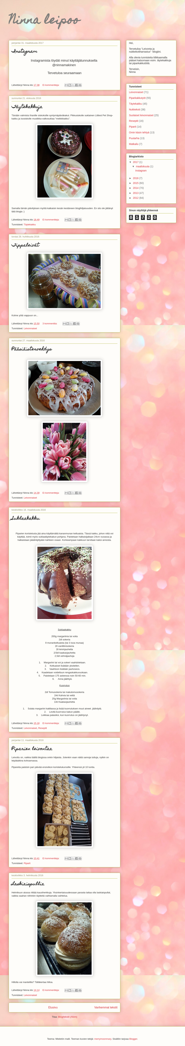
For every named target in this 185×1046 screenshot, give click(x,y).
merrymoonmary (102, 1039)
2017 (136, 162)
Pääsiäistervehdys (32, 349)
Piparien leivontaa (32, 749)
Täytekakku (30, 224)
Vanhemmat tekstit (105, 1007)
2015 (136, 183)
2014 (136, 187)
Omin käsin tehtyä (139, 132)
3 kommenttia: (50, 323)
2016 (136, 178)
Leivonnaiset (30, 328)
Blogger (133, 1039)
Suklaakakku (26, 518)
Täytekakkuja (27, 107)
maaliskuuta (143, 166)
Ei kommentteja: (51, 85)
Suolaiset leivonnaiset (141, 115)
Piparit (27, 863)
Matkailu (133, 144)
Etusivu (52, 1007)
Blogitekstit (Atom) (67, 1016)
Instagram (24, 51)
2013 (136, 193)
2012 (136, 197)
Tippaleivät (25, 245)
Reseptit (42, 728)
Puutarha (134, 138)
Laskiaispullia (28, 884)
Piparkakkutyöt (137, 97)
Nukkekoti (134, 109)
